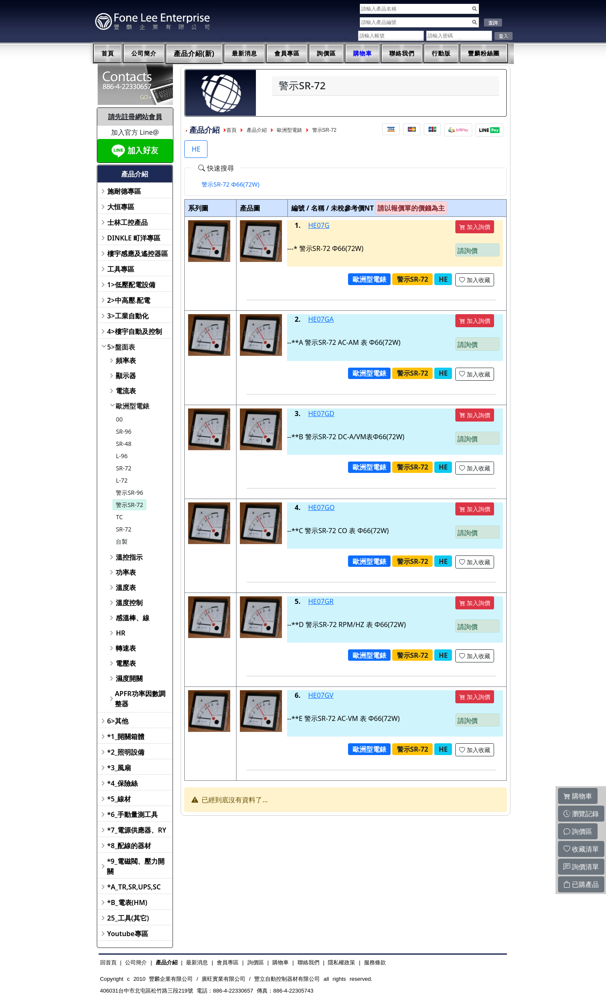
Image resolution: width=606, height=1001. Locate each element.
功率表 (126, 572)
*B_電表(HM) (127, 902)
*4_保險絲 (122, 783)
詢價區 (326, 53)
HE (195, 149)
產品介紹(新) (194, 53)
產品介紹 (257, 130)
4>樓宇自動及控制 (134, 331)
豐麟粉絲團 (484, 53)
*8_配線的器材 (129, 845)
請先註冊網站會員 (135, 116)
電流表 (126, 390)
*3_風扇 (119, 767)
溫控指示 (129, 557)
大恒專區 (120, 206)
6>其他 (117, 721)
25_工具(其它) (128, 918)
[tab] (230, 184)
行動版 (441, 53)
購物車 (362, 53)
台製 (122, 541)
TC (119, 517)
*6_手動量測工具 (132, 814)
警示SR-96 (129, 492)
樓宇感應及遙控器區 (137, 253)
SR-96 (123, 431)
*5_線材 (119, 798)
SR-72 (123, 468)
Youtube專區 (127, 933)
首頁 (107, 53)
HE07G (319, 225)
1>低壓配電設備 (131, 284)
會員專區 (287, 53)
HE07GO (321, 507)
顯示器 (126, 375)
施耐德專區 (124, 191)
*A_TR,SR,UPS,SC (134, 887)
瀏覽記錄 (581, 813)
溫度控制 (129, 602)
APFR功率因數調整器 (140, 698)
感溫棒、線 (132, 617)
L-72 (122, 480)
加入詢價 (474, 227)
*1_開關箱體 (126, 736)
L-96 (122, 456)
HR (120, 633)
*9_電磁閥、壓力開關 (136, 866)
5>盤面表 (121, 347)
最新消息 (244, 53)
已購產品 (581, 884)
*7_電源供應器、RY (137, 830)
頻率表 (126, 360)
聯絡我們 (402, 53)
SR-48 (123, 444)
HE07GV (320, 695)
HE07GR (321, 601)
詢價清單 (581, 866)
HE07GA (321, 319)
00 (119, 419)
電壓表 (126, 663)
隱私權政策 (341, 962)
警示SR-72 (129, 505)
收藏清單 (581, 849)
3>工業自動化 (128, 315)
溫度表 (126, 587)
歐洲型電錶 (132, 406)
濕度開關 (129, 678)
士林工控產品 (127, 222)
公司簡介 (144, 53)
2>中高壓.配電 (129, 300)
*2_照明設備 (126, 752)
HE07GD (321, 413)
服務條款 (375, 962)
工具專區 (120, 269)
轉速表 (126, 648)
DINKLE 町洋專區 (134, 238)
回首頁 (108, 962)
